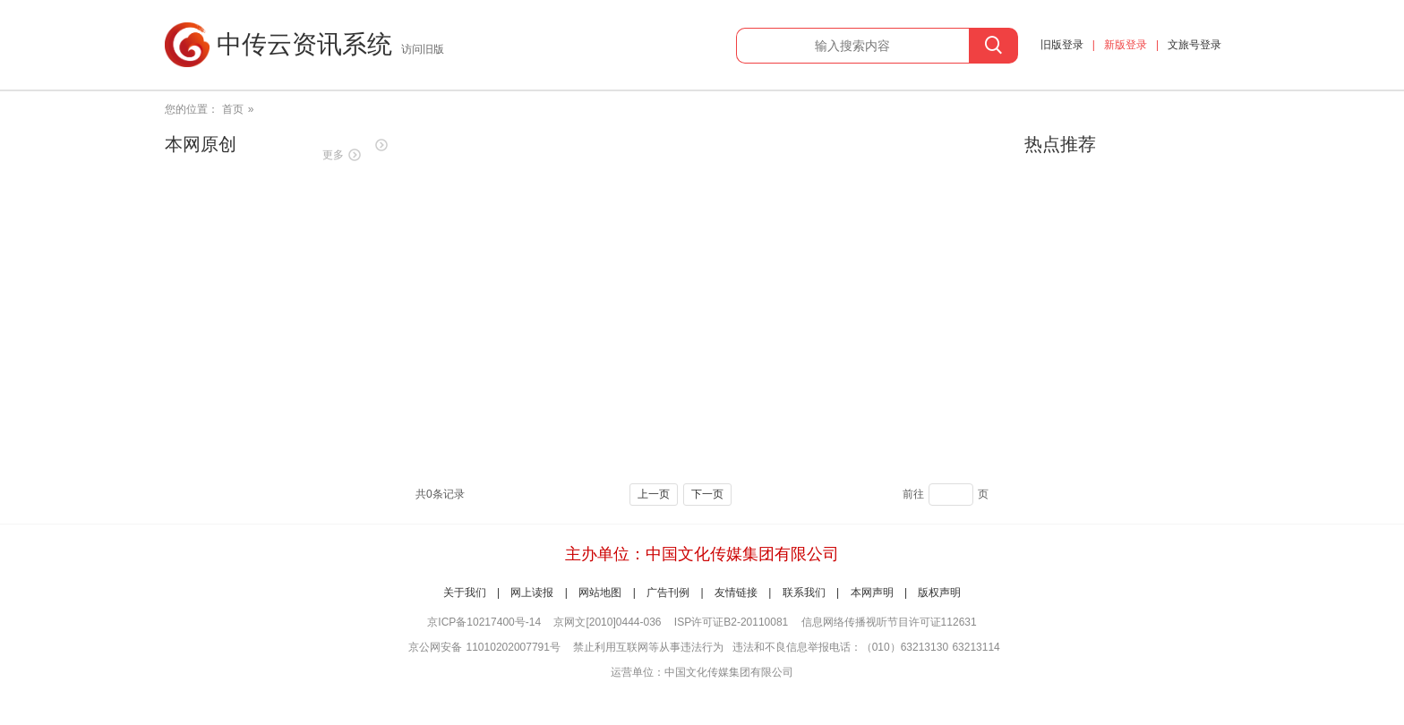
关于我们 (464, 592)
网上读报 (531, 592)
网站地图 (599, 592)
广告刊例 (667, 592)
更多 (333, 155)
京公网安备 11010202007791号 (484, 647)
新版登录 (1125, 44)
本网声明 (872, 592)
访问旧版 (422, 49)
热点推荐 (1060, 144)
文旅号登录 (1194, 44)
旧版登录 (1061, 44)
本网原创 (200, 144)
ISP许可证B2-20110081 (731, 622)
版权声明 (939, 592)
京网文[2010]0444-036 (607, 622)
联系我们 (804, 592)
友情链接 (736, 592)
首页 (233, 109)
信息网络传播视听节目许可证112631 (889, 622)
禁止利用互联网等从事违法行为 (648, 647)
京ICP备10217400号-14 (484, 622)
